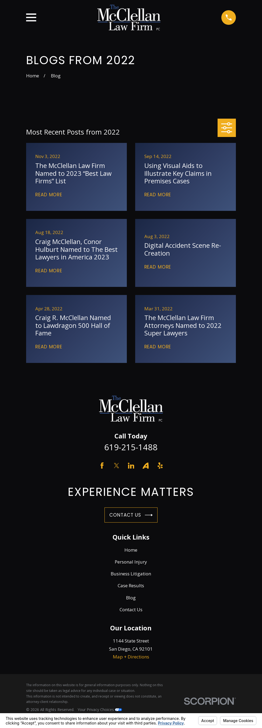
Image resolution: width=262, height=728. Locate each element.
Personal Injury (131, 562)
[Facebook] (102, 465)
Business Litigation (131, 574)
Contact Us (130, 515)
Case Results (131, 585)
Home (130, 550)
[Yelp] (160, 465)
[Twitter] (116, 465)
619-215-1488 (131, 447)
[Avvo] (145, 465)
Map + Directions (131, 657)
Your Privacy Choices (100, 709)
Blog (131, 598)
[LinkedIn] (131, 465)
